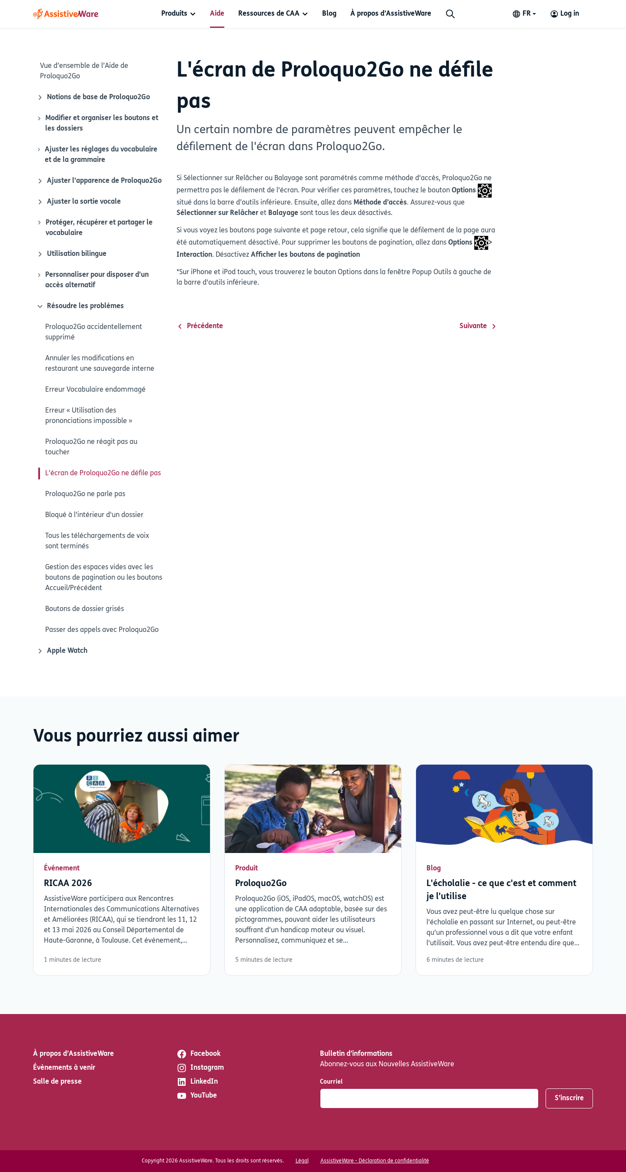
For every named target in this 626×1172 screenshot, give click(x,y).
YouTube (196, 1096)
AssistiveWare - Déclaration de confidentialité (374, 1161)
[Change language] (524, 14)
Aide (217, 13)
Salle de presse (57, 1081)
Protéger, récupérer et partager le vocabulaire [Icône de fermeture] (95, 227)
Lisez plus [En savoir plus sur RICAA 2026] (121, 870)
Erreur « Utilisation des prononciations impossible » (88, 416)
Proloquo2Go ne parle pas (85, 494)
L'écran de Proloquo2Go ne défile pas (103, 473)
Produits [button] (174, 13)
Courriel (331, 1082)
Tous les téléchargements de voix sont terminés (97, 541)
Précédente (199, 326)
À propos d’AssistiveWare (390, 13)
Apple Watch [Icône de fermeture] (62, 651)
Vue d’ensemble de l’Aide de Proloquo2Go (84, 71)
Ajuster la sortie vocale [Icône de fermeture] (79, 202)
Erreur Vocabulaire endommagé (95, 389)
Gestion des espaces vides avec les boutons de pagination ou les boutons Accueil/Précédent (103, 578)
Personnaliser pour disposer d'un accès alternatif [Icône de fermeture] (93, 279)
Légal (302, 1161)
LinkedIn (197, 1082)
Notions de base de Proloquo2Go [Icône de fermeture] (93, 97)
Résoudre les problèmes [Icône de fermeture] (79, 306)
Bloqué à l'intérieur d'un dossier (94, 515)
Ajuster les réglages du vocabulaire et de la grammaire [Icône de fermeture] (97, 154)
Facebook (198, 1054)
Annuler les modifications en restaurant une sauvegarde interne (99, 364)
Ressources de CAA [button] (269, 13)
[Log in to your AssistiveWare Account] (564, 14)
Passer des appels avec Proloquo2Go (102, 630)
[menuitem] (178, 14)
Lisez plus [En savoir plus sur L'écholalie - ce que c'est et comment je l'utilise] (504, 870)
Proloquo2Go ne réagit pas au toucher (91, 447)
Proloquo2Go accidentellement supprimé (93, 332)
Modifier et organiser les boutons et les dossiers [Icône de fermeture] (97, 122)
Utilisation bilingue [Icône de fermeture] (72, 254)
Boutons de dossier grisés (84, 609)
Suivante (478, 326)
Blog (329, 13)
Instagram (200, 1068)
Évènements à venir (64, 1068)
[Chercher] (450, 14)
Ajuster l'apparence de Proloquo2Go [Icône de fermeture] (99, 181)
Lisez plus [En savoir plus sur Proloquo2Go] (313, 870)
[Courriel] (429, 1098)
